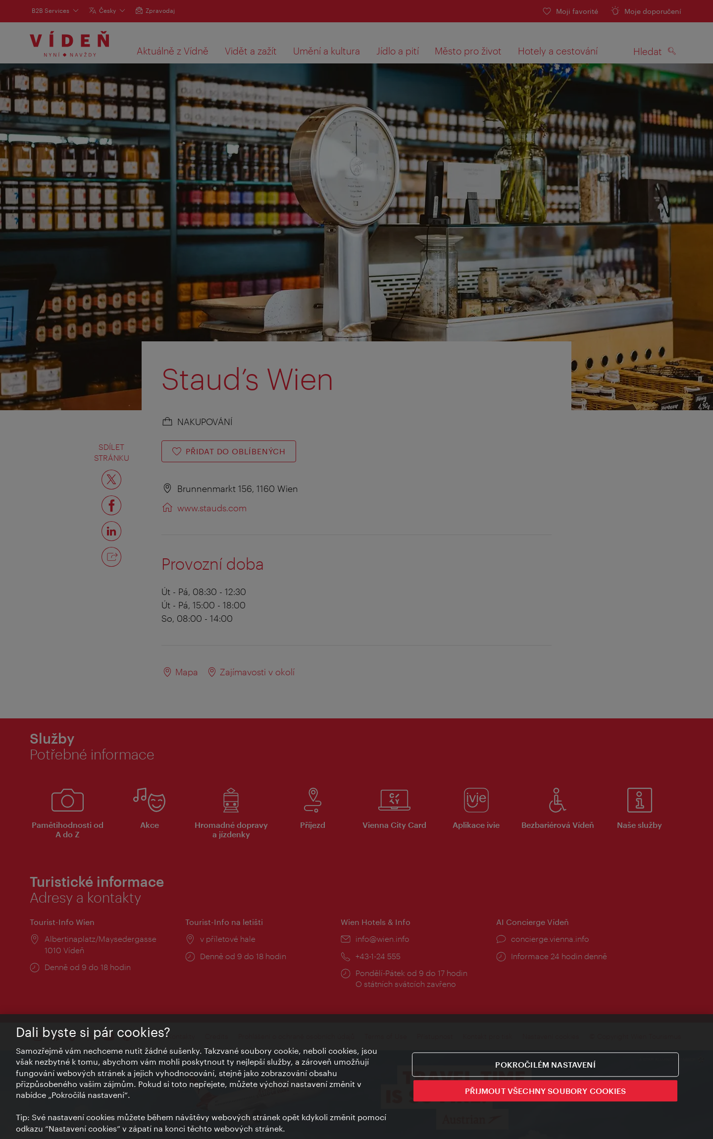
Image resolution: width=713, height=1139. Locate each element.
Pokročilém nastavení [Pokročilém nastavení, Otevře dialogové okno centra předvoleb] (545, 1064)
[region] (356, 1076)
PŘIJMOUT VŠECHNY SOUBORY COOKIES (545, 1090)
